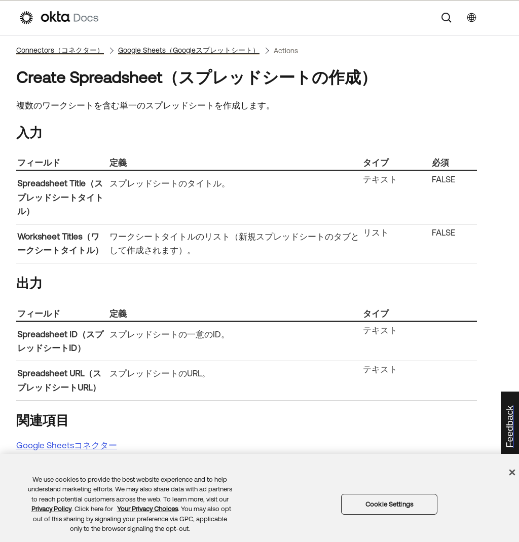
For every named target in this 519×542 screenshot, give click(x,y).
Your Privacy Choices (147, 509)
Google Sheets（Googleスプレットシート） (189, 50)
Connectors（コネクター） (60, 50)
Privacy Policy (51, 509)
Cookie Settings (389, 504)
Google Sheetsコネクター (66, 445)
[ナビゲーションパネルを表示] (495, 18)
